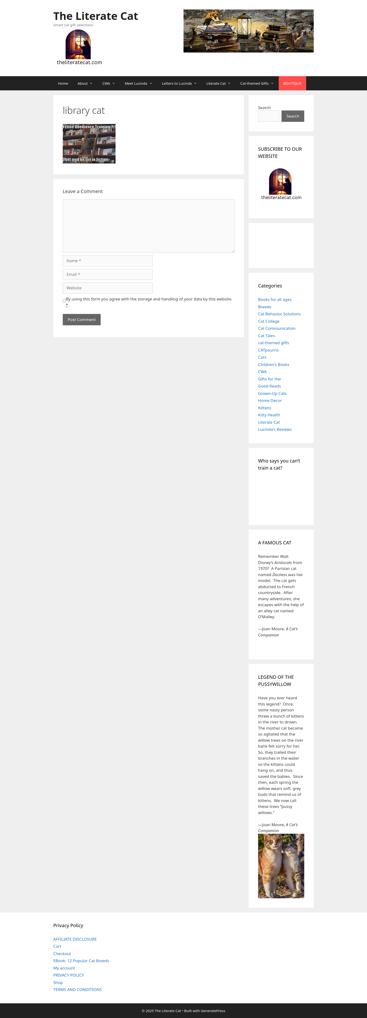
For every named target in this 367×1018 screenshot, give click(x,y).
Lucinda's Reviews (275, 429)
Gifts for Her (269, 379)
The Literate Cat (95, 16)
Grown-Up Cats (272, 393)
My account (64, 968)
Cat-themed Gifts (259, 83)
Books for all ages (274, 299)
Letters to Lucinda (182, 83)
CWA (111, 83)
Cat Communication (276, 328)
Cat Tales (266, 335)
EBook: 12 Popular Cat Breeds (81, 960)
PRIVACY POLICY (68, 975)
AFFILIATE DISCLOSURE (75, 939)
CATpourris (268, 350)
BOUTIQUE (292, 83)
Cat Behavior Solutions (279, 314)
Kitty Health (269, 415)
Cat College (268, 321)
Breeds (264, 306)
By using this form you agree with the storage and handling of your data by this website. (149, 302)
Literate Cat (221, 83)
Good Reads (269, 386)
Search (264, 107)
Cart (57, 946)
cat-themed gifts (273, 342)
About (88, 83)
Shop (58, 982)
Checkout (62, 953)
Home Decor (270, 400)
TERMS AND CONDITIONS (77, 989)
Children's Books (273, 364)
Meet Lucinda (141, 83)
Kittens (264, 407)
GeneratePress (213, 1010)
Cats (262, 357)
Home (63, 83)
